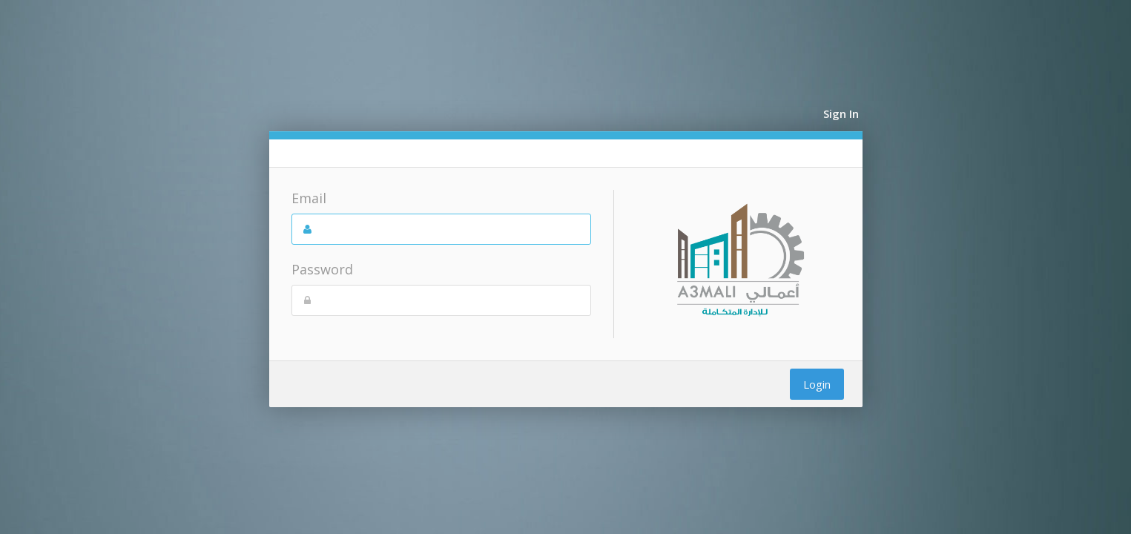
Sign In (841, 113)
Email (308, 198)
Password (322, 269)
